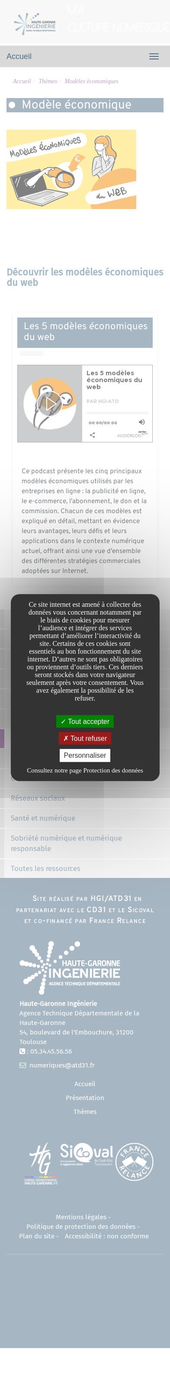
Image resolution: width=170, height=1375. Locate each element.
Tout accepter (85, 721)
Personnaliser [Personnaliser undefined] (85, 755)
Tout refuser (85, 738)
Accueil (19, 56)
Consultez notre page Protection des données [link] (85, 769)
